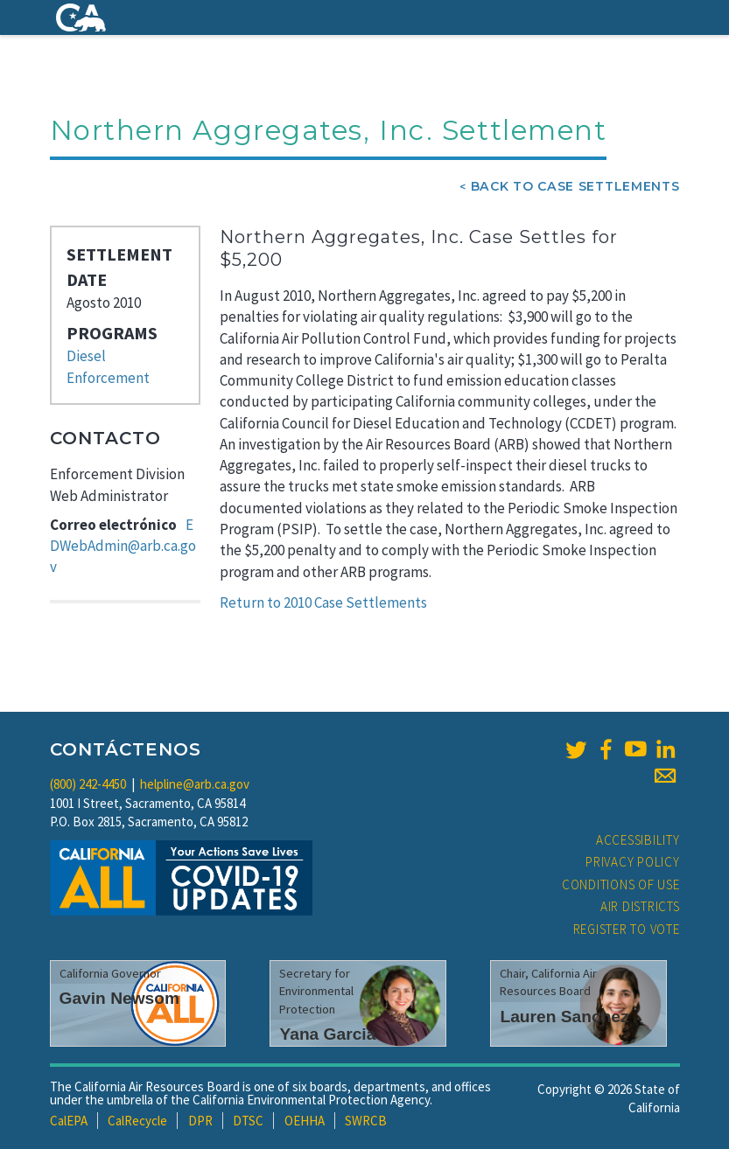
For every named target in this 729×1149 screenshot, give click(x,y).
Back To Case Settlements (575, 186)
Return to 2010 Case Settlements (323, 602)
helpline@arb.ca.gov (194, 784)
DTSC (248, 1120)
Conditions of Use (621, 884)
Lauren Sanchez (564, 1016)
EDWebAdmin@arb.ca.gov (123, 546)
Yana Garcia (327, 1034)
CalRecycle (137, 1120)
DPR (200, 1120)
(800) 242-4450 (88, 784)
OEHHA (304, 1120)
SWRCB (366, 1120)
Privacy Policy (632, 861)
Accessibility (638, 840)
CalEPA (69, 1120)
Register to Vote (626, 929)
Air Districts (640, 906)
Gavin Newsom (120, 998)
